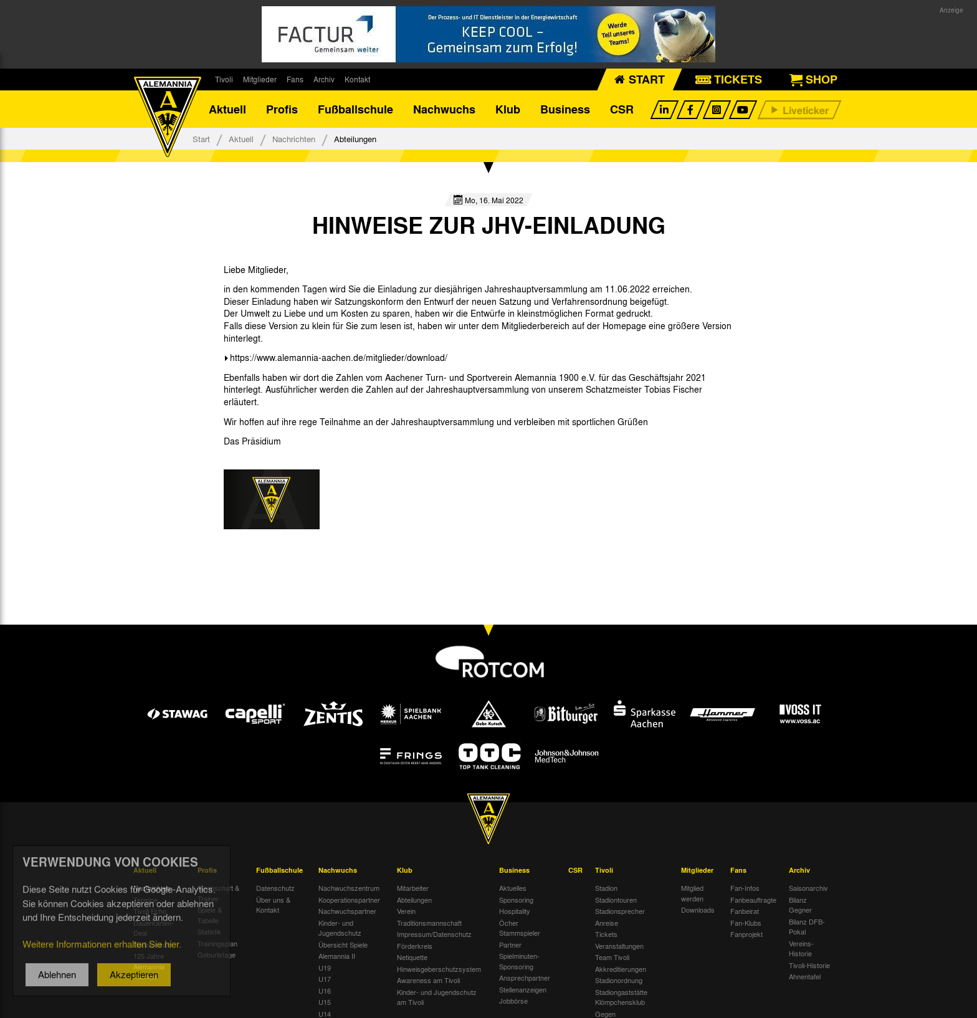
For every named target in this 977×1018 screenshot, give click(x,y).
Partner (510, 944)
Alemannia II (336, 956)
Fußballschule (355, 109)
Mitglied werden (692, 893)
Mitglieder (260, 79)
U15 (324, 1002)
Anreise (606, 923)
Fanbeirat (744, 911)
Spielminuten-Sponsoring (519, 961)
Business (565, 109)
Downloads (698, 910)
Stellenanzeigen (522, 989)
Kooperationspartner (349, 900)
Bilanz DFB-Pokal (807, 926)
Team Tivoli (612, 957)
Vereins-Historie (801, 948)
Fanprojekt (746, 934)
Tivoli (224, 79)
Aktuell (227, 109)
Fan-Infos (745, 888)
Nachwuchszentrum (348, 888)
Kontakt (357, 79)
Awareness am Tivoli (428, 980)
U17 (324, 979)
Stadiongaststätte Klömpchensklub (621, 997)
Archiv (324, 79)
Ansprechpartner (524, 977)
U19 (324, 967)
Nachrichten (293, 139)
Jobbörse (513, 1001)
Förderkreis (414, 946)
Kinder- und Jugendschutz (339, 928)
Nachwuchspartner (347, 911)
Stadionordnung (618, 980)
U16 (324, 991)
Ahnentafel (805, 976)
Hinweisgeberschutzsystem (439, 969)
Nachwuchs (444, 109)
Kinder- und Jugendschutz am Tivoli (437, 997)
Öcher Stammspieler (519, 928)
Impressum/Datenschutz (434, 934)
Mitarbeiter (413, 888)
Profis (282, 109)
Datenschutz (275, 888)
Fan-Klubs (745, 923)
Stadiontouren (616, 900)
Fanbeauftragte (753, 900)
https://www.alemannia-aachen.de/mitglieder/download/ (338, 357)
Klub (507, 109)
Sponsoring (516, 900)
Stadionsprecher (620, 911)
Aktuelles (513, 888)
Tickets (606, 934)
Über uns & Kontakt (273, 905)
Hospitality (514, 911)
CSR (622, 109)
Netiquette (412, 957)
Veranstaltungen (619, 946)
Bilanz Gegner (800, 905)
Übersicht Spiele (343, 944)
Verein (406, 911)
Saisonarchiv (808, 888)
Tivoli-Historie (809, 965)
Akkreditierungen (620, 969)
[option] (271, 499)
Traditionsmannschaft (429, 923)
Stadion (606, 888)
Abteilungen (414, 900)
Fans (295, 79)
